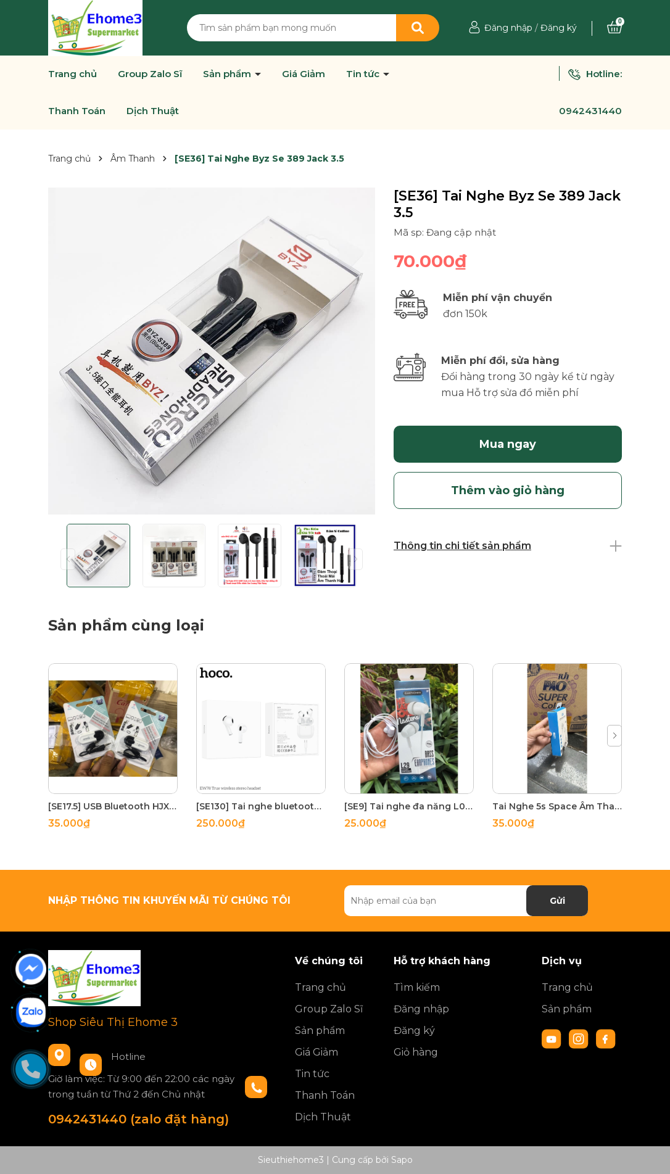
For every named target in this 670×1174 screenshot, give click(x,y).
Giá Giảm (303, 74)
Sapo (402, 1159)
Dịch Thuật (152, 111)
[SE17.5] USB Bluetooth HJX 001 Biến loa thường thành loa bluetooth (113, 806)
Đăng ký (558, 27)
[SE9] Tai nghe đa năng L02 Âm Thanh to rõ (409, 806)
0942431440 (590, 111)
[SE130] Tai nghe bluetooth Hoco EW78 (261, 806)
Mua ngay (507, 444)
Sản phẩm (228, 74)
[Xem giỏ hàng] (614, 27)
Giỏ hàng (416, 1052)
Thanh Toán (76, 111)
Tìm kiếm (417, 987)
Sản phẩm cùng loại (126, 625)
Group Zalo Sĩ (150, 74)
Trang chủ (72, 74)
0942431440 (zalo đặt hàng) (138, 1119)
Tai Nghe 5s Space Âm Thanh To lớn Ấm (557, 806)
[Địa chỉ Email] (466, 900)
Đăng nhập (508, 27)
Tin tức (364, 74)
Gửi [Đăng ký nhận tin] (557, 900)
